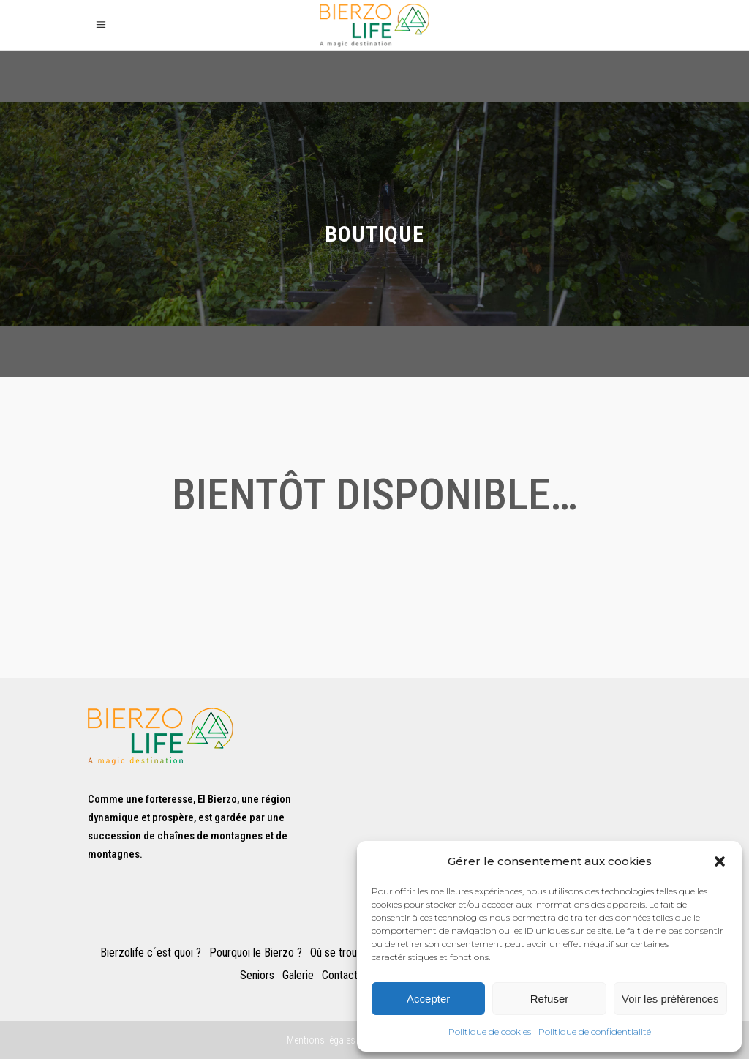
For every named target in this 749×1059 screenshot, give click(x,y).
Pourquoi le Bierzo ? (255, 952)
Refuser (549, 998)
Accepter (428, 998)
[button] (719, 861)
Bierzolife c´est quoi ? (150, 952)
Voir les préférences (670, 998)
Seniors (257, 975)
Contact (340, 975)
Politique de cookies (489, 1031)
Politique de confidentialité (594, 1031)
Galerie (298, 975)
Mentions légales (321, 1040)
